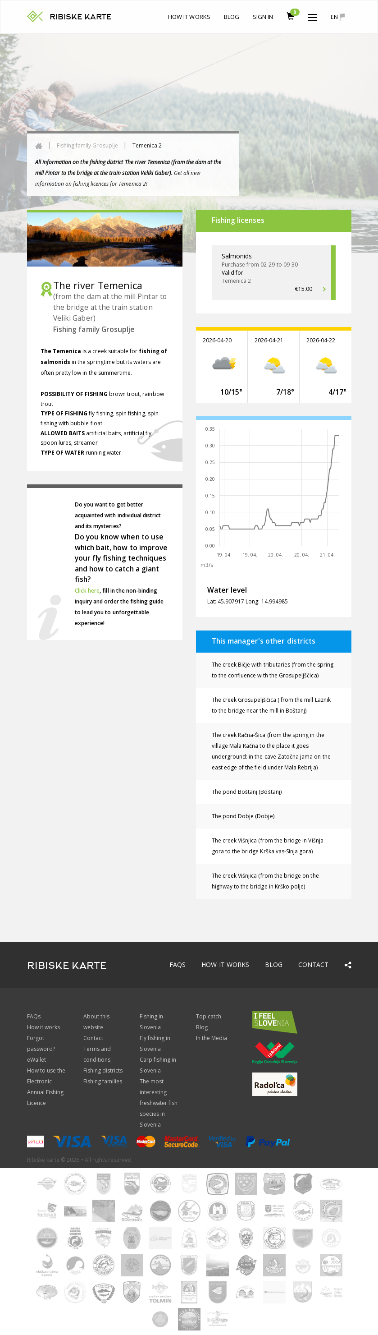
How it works (189, 17)
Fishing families (103, 1081)
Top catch (208, 1016)
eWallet (36, 1059)
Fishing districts (103, 1070)
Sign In (263, 17)
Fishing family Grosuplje (87, 145)
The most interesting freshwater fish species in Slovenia (159, 1102)
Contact (313, 964)
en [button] (337, 17)
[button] (312, 15)
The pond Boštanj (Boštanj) (247, 792)
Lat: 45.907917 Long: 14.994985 (247, 601)
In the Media (212, 1038)
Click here (87, 590)
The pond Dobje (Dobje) (243, 816)
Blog (231, 17)
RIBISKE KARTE (81, 17)
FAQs (177, 964)
